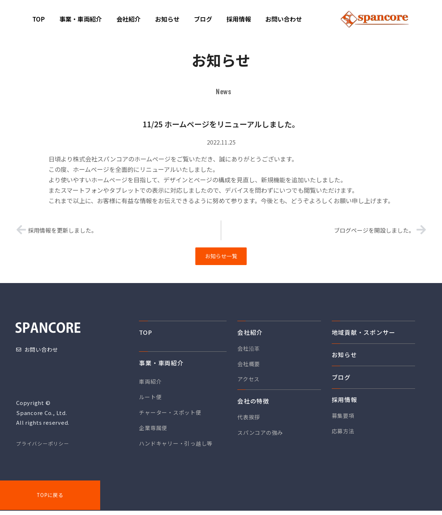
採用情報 (344, 402)
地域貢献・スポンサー (364, 334)
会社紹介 (250, 334)
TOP (145, 334)
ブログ (341, 379)
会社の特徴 (253, 403)
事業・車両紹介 (161, 365)
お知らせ (344, 357)
